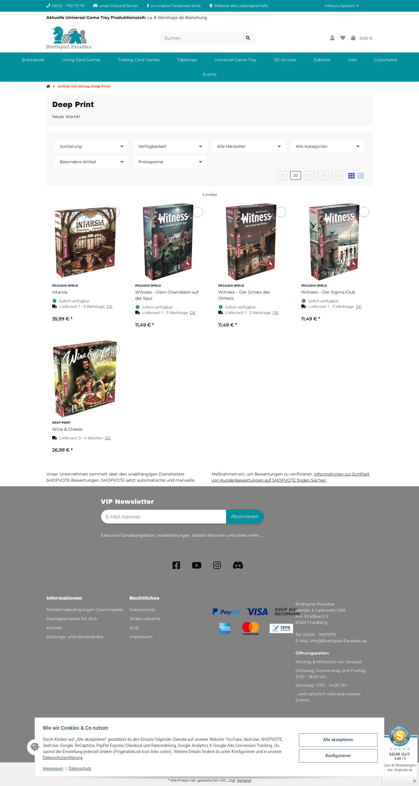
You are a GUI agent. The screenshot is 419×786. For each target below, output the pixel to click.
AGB (134, 627)
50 (337, 175)
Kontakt (54, 627)
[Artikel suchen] (248, 38)
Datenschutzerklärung (64, 757)
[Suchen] (200, 38)
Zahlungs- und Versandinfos (74, 636)
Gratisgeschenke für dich (71, 618)
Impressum (54, 768)
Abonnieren (245, 516)
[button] (341, 6)
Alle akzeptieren (336, 740)
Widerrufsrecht (145, 618)
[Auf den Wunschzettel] (115, 212)
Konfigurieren (336, 755)
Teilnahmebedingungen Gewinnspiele (84, 609)
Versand (244, 780)
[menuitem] (33, 59)
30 (309, 175)
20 (295, 175)
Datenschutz (81, 768)
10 (282, 175)
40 (323, 175)
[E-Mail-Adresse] (163, 517)
